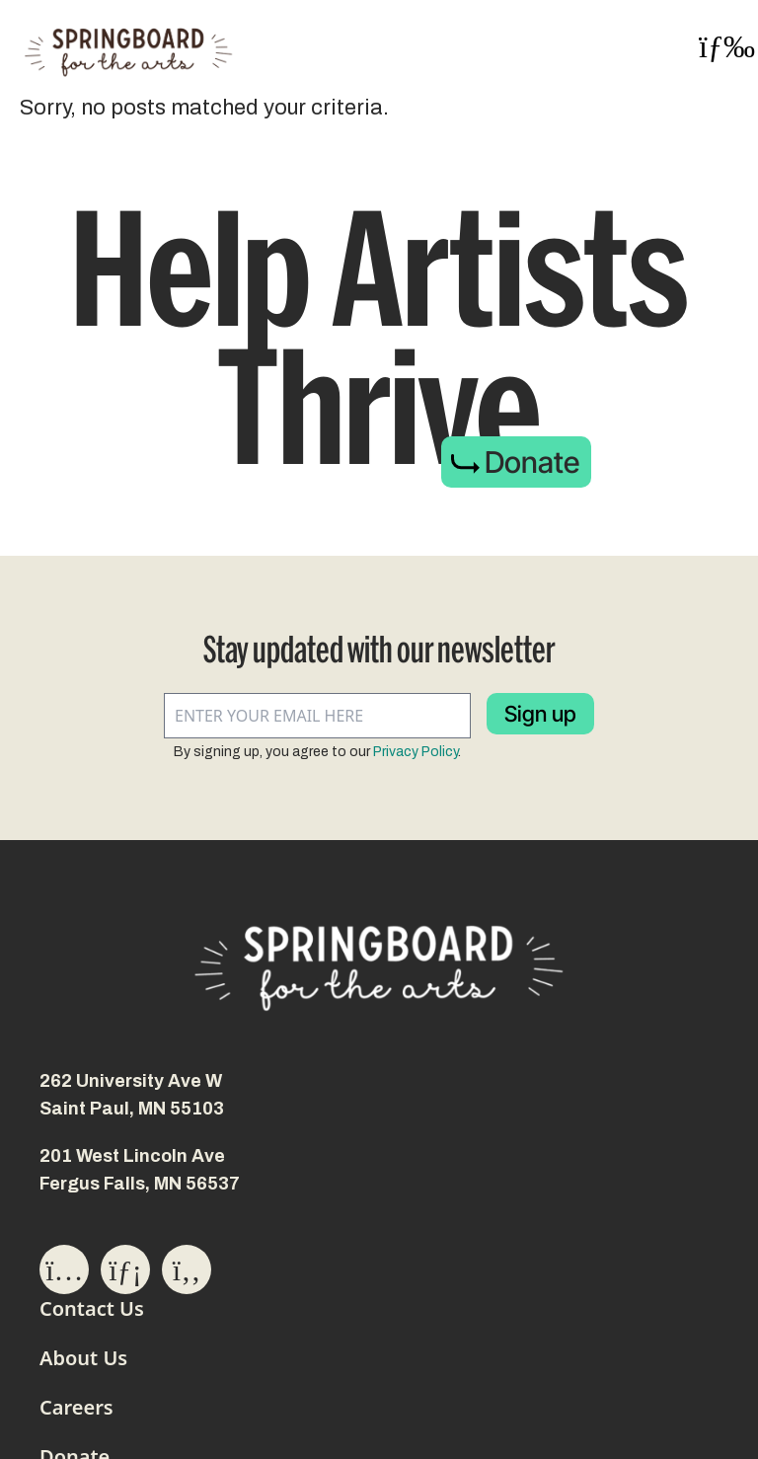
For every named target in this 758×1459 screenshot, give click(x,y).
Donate (532, 462)
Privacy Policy (415, 751)
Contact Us (91, 1308)
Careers (76, 1407)
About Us (83, 1357)
